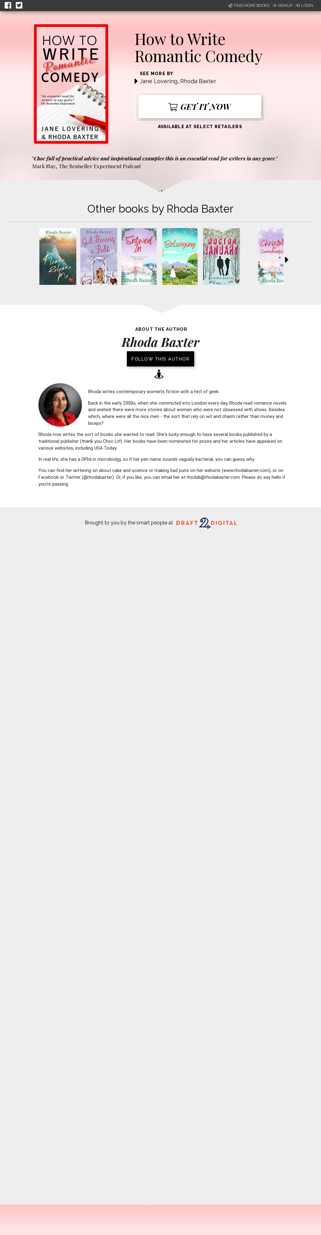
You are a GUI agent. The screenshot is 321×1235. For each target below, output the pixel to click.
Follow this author (160, 359)
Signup (282, 5)
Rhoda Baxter (198, 81)
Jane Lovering (158, 81)
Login (304, 5)
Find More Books (249, 5)
